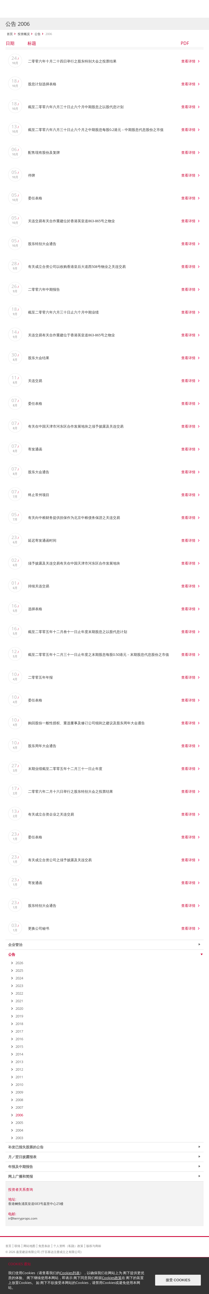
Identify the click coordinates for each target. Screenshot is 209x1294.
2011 (19, 1076)
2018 (19, 1023)
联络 (17, 1246)
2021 (19, 1000)
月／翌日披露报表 (22, 1156)
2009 (19, 1092)
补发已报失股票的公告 (26, 1147)
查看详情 (188, 61)
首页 (10, 34)
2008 (19, 1099)
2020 (19, 1008)
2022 (19, 993)
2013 (19, 1061)
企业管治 (15, 944)
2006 (19, 1115)
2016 (19, 1038)
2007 (19, 1107)
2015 (19, 1046)
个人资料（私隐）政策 (68, 1246)
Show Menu (198, 9)
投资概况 (24, 34)
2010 (19, 1084)
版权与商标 (93, 1246)
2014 (19, 1054)
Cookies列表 (70, 1272)
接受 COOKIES (178, 1280)
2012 (19, 1069)
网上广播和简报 (20, 1176)
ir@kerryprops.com (22, 1218)
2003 (19, 1137)
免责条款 (44, 1246)
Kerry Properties (38, 9)
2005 (19, 1122)
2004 (19, 1130)
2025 (19, 970)
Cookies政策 (112, 1277)
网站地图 (29, 1246)
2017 (19, 1031)
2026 (19, 962)
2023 (19, 985)
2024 (19, 978)
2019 (19, 1016)
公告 (38, 34)
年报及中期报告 (20, 1166)
